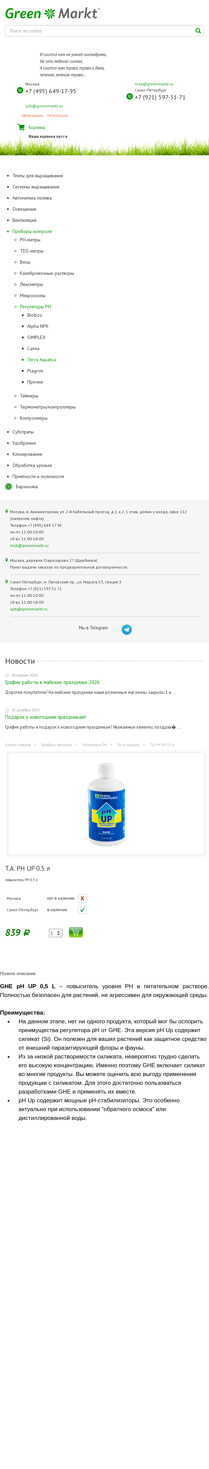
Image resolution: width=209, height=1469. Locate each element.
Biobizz (34, 315)
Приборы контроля (56, 744)
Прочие (35, 382)
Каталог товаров (18, 744)
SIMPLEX (36, 337)
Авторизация (32, 115)
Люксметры (31, 284)
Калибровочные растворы (47, 273)
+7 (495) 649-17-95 (50, 91)
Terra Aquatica (41, 360)
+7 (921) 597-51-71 (160, 97)
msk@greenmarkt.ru (154, 83)
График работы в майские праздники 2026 (52, 682)
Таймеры (29, 396)
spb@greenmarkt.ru (44, 105)
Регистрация (57, 115)
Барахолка (27, 486)
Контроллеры (34, 418)
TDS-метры (31, 251)
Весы (25, 262)
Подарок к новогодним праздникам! (45, 717)
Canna (33, 348)
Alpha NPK (38, 326)
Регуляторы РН (35, 307)
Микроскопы (33, 295)
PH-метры (30, 240)
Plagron (35, 371)
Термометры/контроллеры (48, 407)
